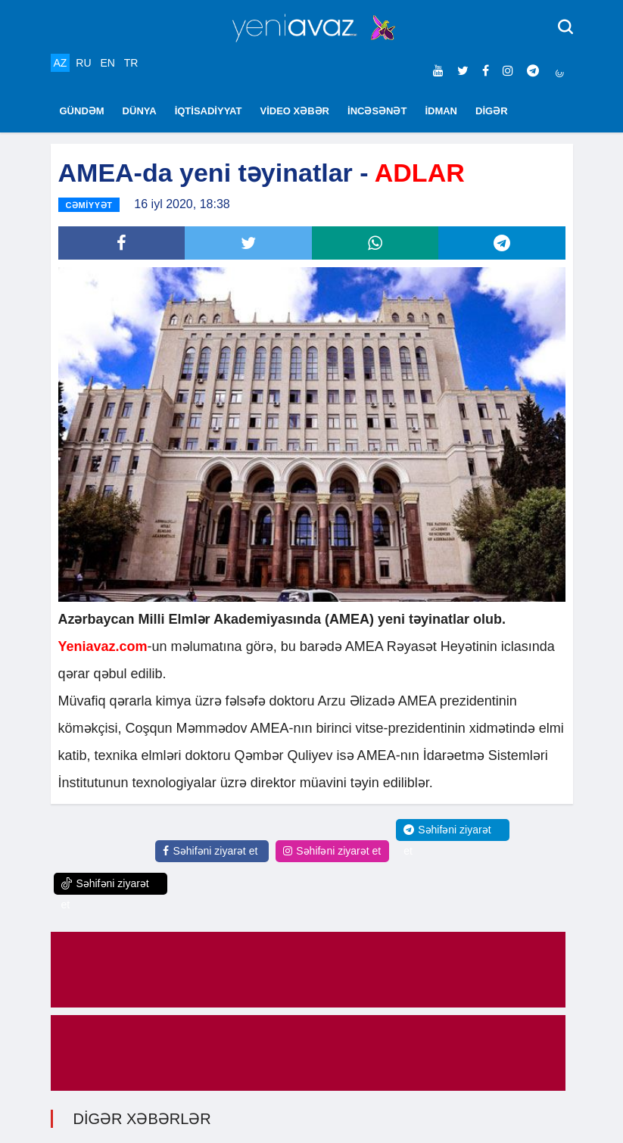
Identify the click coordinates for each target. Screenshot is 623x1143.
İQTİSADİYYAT (208, 111)
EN (107, 63)
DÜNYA (140, 111)
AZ (60, 63)
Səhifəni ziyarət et (210, 851)
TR (131, 63)
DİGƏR (491, 111)
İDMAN (441, 111)
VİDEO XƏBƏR (295, 111)
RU (83, 63)
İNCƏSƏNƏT (377, 111)
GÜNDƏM (82, 111)
